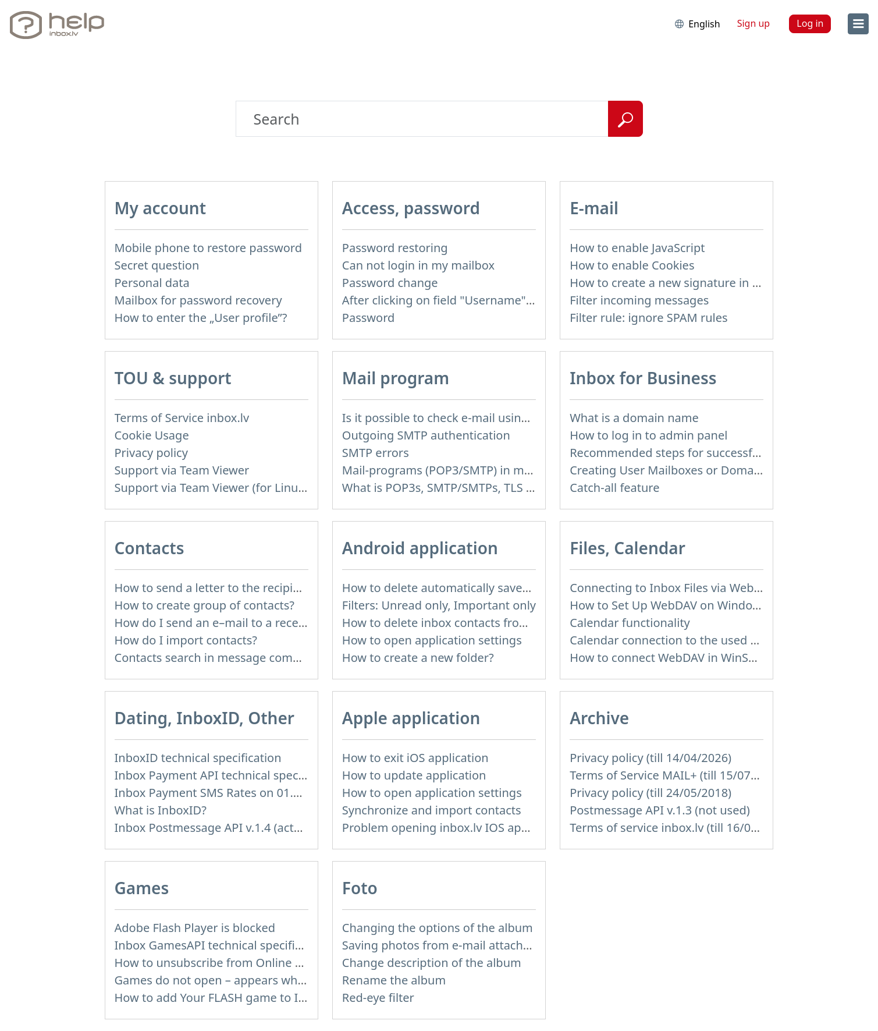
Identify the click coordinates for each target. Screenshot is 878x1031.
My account (161, 208)
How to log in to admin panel (648, 435)
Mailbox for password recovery (198, 300)
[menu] (858, 23)
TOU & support (173, 378)
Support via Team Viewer (182, 470)
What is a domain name (634, 418)
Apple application (411, 718)
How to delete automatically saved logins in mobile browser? (507, 588)
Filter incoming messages (639, 300)
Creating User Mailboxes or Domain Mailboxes (696, 470)
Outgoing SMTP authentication (426, 435)
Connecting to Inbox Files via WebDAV (673, 588)
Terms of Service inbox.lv (182, 418)
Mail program (395, 378)
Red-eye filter (378, 997)
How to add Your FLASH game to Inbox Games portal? (261, 997)
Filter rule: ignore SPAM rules (648, 317)
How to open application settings (432, 640)
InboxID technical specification (198, 758)
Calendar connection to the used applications (693, 640)
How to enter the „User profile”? (201, 317)
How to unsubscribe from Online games (223, 962)
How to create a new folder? (418, 657)
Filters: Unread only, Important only (439, 605)
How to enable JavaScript (637, 248)
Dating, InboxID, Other (204, 718)
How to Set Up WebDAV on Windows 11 (676, 605)
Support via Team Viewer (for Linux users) (228, 487)
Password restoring (395, 248)
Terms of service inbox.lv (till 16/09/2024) (681, 827)
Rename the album (394, 980)
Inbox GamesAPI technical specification (222, 945)
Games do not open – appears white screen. (234, 980)
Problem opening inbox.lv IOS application (455, 827)
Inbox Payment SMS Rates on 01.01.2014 (225, 792)
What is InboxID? (161, 810)
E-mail (594, 208)
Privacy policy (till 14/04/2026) (650, 758)
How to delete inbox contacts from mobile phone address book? (516, 622)
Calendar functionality (630, 622)
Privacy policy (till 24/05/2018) (650, 792)
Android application (420, 548)
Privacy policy (151, 452)
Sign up (753, 23)
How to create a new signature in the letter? (689, 282)
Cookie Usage (152, 435)
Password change (390, 282)
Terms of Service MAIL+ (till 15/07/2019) (677, 775)
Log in (810, 23)
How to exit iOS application (415, 758)
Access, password (411, 208)
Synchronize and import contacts (431, 810)
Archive (599, 718)
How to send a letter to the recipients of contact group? (265, 588)
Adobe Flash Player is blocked (195, 928)
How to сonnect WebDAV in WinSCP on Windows (701, 657)
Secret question (157, 265)
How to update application (414, 775)
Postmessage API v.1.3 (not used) (660, 810)
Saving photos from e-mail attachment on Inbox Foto (486, 945)
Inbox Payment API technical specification (228, 775)
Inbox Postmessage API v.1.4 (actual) (214, 827)
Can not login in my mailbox (418, 265)
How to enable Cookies (632, 265)
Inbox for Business (643, 378)
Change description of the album (431, 962)
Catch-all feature (614, 487)
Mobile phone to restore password (209, 248)
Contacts (149, 548)
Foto (360, 888)
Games (142, 888)
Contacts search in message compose (217, 657)
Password (368, 317)
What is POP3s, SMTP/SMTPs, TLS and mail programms (491, 487)
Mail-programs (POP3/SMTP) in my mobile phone (475, 470)
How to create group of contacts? (205, 605)
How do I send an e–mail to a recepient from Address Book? (277, 622)
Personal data (152, 282)
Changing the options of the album (437, 928)
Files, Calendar (627, 548)
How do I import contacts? (186, 640)
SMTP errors (375, 452)
